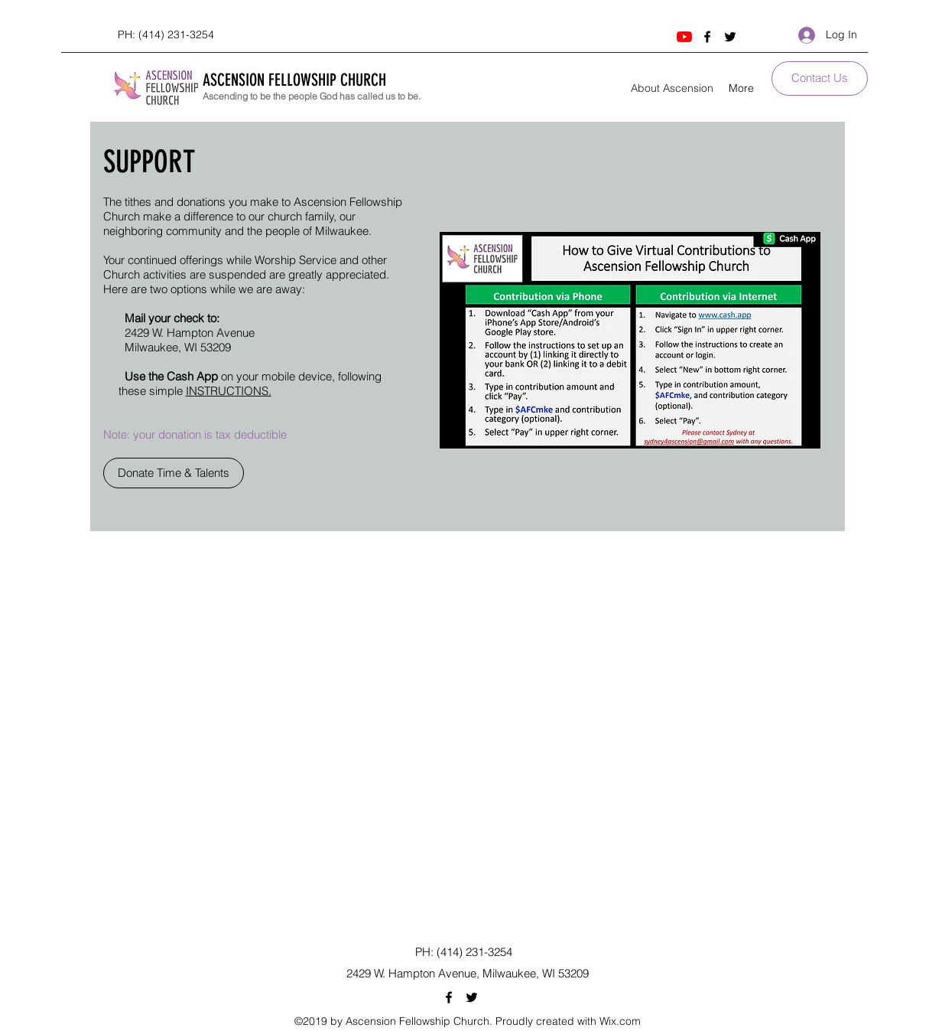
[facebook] (707, 36)
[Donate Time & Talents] (173, 473)
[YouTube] (684, 36)
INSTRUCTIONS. (228, 390)
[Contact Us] (819, 78)
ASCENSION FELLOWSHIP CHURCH (294, 80)
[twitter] (730, 36)
